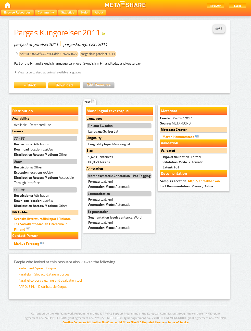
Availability (20, 118)
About (99, 12)
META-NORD (175, 123)
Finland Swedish (100, 126)
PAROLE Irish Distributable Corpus (42, 287)
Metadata (169, 111)
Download (64, 85)
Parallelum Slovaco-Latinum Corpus (44, 274)
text (90, 102)
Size (90, 151)
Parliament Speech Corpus (37, 268)
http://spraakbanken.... (206, 181)
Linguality (94, 138)
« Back (30, 85)
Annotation (95, 168)
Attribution (31, 144)
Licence (17, 131)
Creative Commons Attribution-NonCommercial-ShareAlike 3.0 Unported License (113, 322)
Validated (168, 151)
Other (40, 154)
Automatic (109, 187)
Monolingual (109, 144)
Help (84, 12)
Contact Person (25, 235)
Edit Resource (99, 85)
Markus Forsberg (29, 243)
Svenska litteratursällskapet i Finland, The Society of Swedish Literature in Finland (42, 224)
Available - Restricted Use (32, 125)
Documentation (174, 173)
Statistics (67, 12)
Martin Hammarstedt (181, 136)
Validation (169, 143)
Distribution (22, 111)
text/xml (100, 181)
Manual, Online (186, 186)
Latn (104, 131)
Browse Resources (17, 12)
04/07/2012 (176, 118)
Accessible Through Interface (44, 180)
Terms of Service (178, 322)
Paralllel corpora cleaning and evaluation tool (50, 280)
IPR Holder (20, 212)
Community (46, 12)
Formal (182, 157)
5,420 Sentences (100, 157)
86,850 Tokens (99, 162)
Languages (94, 118)
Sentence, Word (114, 217)
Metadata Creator (174, 130)
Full (171, 167)
